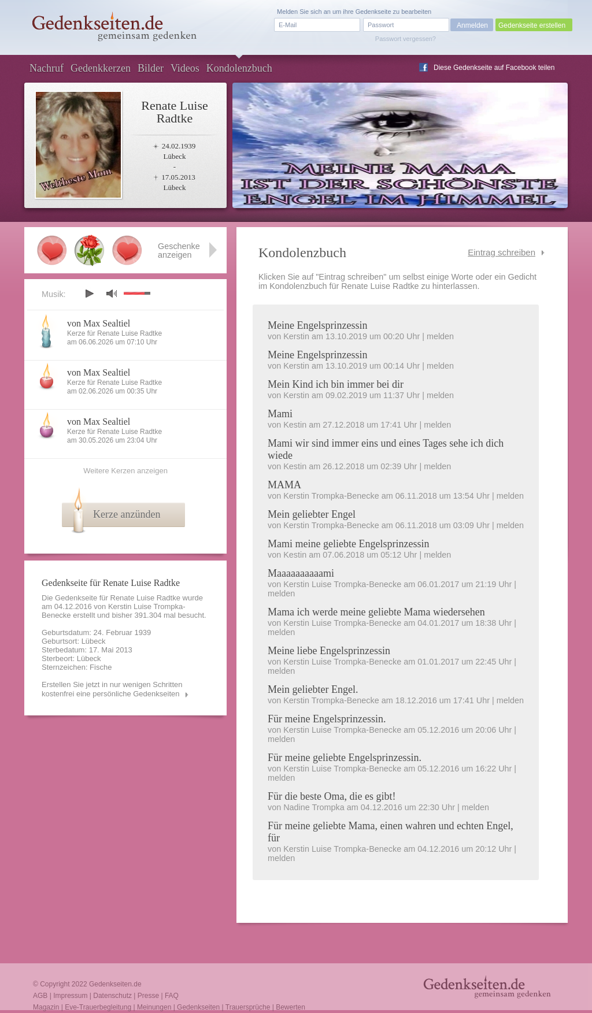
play (89, 293)
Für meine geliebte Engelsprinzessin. (344, 757)
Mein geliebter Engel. (313, 689)
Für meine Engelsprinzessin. (327, 719)
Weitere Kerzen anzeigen (125, 470)
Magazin (46, 1007)
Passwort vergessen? (405, 38)
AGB (40, 996)
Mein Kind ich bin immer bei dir (336, 384)
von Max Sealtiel (98, 323)
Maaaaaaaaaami (301, 573)
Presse (148, 996)
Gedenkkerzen (101, 68)
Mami (280, 414)
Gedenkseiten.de (115, 984)
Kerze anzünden (126, 514)
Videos (185, 68)
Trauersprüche (248, 1007)
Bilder (151, 68)
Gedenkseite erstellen (531, 25)
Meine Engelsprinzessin (317, 325)
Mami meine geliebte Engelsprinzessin (348, 544)
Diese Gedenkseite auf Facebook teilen (494, 68)
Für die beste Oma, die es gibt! (331, 796)
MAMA (284, 485)
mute (111, 293)
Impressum (70, 996)
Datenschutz (112, 996)
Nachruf (46, 68)
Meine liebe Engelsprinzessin (329, 650)
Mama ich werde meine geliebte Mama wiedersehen (376, 612)
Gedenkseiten (198, 1007)
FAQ (172, 996)
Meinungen (154, 1007)
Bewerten (290, 1007)
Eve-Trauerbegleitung (98, 1007)
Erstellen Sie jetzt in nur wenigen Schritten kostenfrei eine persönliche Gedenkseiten (112, 689)
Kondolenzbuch (239, 68)
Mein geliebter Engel (312, 514)
